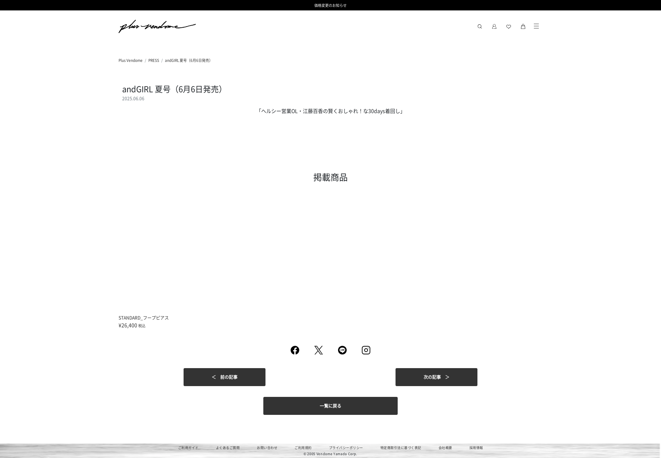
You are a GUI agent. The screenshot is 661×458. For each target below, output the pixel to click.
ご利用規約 (303, 447)
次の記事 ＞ (436, 377)
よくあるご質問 (228, 447)
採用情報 (476, 447)
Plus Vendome (131, 60)
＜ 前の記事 (224, 377)
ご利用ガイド (188, 447)
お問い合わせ (267, 447)
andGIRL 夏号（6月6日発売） (189, 60)
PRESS (153, 60)
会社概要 (445, 447)
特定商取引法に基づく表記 (400, 447)
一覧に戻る (330, 406)
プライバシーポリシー (346, 447)
